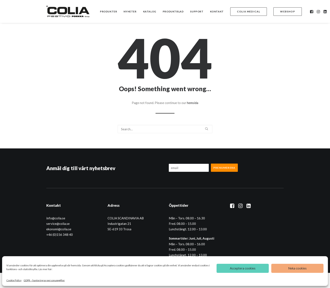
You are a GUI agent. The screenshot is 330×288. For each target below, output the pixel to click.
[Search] (165, 129)
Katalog (149, 11)
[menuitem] (108, 11)
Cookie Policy (13, 280)
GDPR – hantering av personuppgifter (44, 280)
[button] (312, 11)
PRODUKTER (108, 11)
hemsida (192, 103)
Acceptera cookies (242, 268)
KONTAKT (217, 11)
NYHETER (130, 11)
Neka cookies (297, 268)
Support (196, 11)
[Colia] (67, 11)
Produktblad (173, 11)
